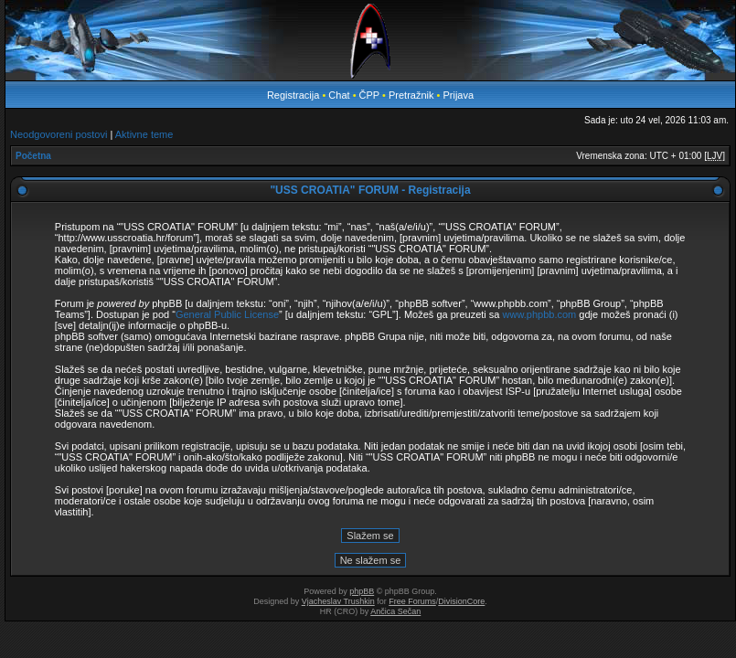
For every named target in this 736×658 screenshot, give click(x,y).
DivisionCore (461, 601)
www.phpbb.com (540, 314)
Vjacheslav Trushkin (338, 601)
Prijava (458, 95)
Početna (33, 156)
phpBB (361, 591)
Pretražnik (411, 95)
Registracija (293, 95)
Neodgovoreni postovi (58, 134)
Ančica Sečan (395, 611)
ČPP (369, 95)
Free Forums (412, 601)
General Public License (227, 314)
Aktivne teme (144, 134)
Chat (340, 95)
